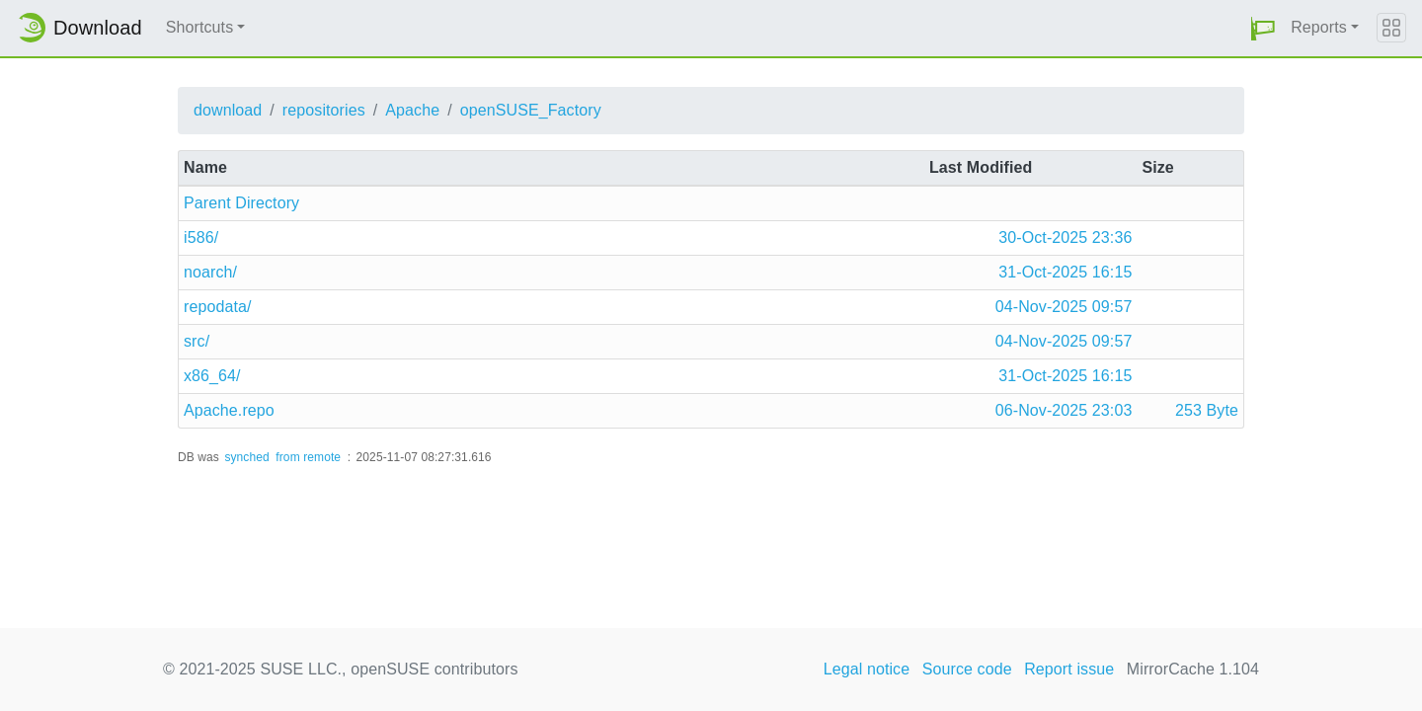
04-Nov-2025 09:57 (1064, 306)
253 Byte (1206, 410)
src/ (196, 341)
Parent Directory (241, 203)
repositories (323, 110)
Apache (412, 110)
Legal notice (867, 669)
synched (246, 457)
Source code (967, 669)
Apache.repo (229, 410)
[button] (1263, 28)
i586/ (201, 237)
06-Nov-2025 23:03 (1064, 410)
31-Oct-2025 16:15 (1065, 272)
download (228, 110)
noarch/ (210, 272)
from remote (308, 457)
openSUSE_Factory (530, 110)
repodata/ (218, 306)
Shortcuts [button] (200, 27)
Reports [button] (1319, 27)
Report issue (1069, 669)
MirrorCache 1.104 (1193, 669)
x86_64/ (212, 375)
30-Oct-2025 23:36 (1065, 237)
